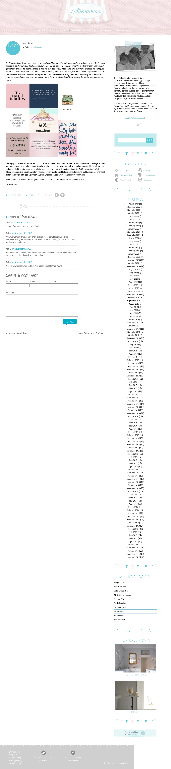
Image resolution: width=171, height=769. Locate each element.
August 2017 (133, 379)
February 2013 (133, 548)
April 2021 (133, 244)
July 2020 (134, 273)
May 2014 (133, 501)
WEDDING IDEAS (124, 31)
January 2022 (133, 229)
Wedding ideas (15, 763)
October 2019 (133, 298)
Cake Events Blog (121, 591)
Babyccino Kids (120, 583)
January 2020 (133, 288)
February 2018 (133, 360)
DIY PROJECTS (45, 31)
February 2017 (133, 398)
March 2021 (134, 248)
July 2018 (134, 344)
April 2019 (133, 316)
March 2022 (134, 223)
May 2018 (133, 351)
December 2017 (133, 366)
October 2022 (133, 213)
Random (38, 47)
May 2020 (134, 279)
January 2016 (133, 438)
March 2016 (133, 432)
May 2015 (133, 463)
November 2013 (133, 520)
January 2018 (133, 363)
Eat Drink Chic (120, 603)
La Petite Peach (120, 607)
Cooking (146, 170)
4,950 (29, 195)
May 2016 (133, 426)
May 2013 (133, 538)
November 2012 (133, 557)
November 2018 (133, 332)
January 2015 (133, 476)
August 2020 (134, 269)
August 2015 (133, 454)
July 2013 (133, 532)
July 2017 (133, 382)
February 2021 (134, 251)
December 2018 (133, 329)
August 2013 (133, 529)
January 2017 (133, 401)
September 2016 (133, 413)
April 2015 (133, 466)
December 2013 (133, 516)
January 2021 (133, 254)
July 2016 (133, 420)
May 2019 (134, 313)
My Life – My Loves (122, 595)
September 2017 (133, 376)
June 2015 (133, 460)
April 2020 (133, 282)
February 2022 (134, 226)
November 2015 (133, 445)
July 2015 (133, 457)
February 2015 (133, 473)
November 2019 (133, 294)
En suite (135, 712)
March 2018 (133, 357)
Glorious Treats (120, 599)
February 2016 (133, 435)
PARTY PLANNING (103, 31)
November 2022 (133, 210)
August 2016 (133, 416)
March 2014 (133, 507)
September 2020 (133, 266)
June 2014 (133, 498)
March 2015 (133, 470)
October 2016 (133, 410)
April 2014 (133, 504)
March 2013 (133, 545)
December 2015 (133, 441)
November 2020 (133, 260)
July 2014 (133, 495)
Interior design (126, 175)
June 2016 (133, 423)
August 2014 (133, 491)
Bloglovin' (133, 734)
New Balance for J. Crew (91, 333)
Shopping (147, 180)
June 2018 (134, 348)
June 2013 (133, 535)
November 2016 (133, 407)
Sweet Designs (120, 587)
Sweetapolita (119, 616)
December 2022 (133, 207)
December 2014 (133, 479)
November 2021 (133, 232)
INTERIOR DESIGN (80, 31)
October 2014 (133, 485)
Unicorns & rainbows (18, 333)
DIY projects (125, 170)
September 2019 (133, 301)
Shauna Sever (119, 620)
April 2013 (133, 541)
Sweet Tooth (119, 611)
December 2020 (133, 257)
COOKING (62, 31)
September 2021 (133, 235)
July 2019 (134, 307)
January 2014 (133, 513)
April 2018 (133, 354)
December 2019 (133, 291)
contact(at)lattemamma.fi (135, 118)
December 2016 (133, 404)
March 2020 (133, 285)
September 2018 (133, 338)
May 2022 (134, 216)
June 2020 (134, 276)
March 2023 (134, 204)
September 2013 (133, 526)
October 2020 (133, 263)
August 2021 (134, 238)
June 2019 (134, 310)
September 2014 (133, 488)
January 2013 (133, 551)
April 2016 (133, 429)
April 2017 (133, 391)
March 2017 (133, 395)
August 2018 (133, 341)
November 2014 (133, 482)
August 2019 (134, 304)
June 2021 (134, 241)
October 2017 (133, 373)
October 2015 (133, 448)
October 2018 (133, 335)
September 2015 (133, 451)
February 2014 (133, 510)
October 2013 (133, 523)
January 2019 (133, 326)
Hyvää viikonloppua (135, 674)
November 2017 (133, 370)
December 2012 (133, 554)
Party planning (149, 175)
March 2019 (134, 319)
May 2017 (133, 388)
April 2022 (133, 219)
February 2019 (133, 323)
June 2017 (133, 385)
